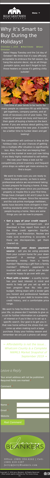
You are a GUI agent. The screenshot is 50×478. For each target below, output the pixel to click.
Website (5, 416)
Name (5, 405)
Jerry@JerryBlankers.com (20, 465)
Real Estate (28, 47)
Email (4, 410)
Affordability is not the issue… (24, 344)
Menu (34, 12)
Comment (7, 386)
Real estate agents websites (12, 474)
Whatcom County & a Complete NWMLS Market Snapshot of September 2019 (26, 352)
